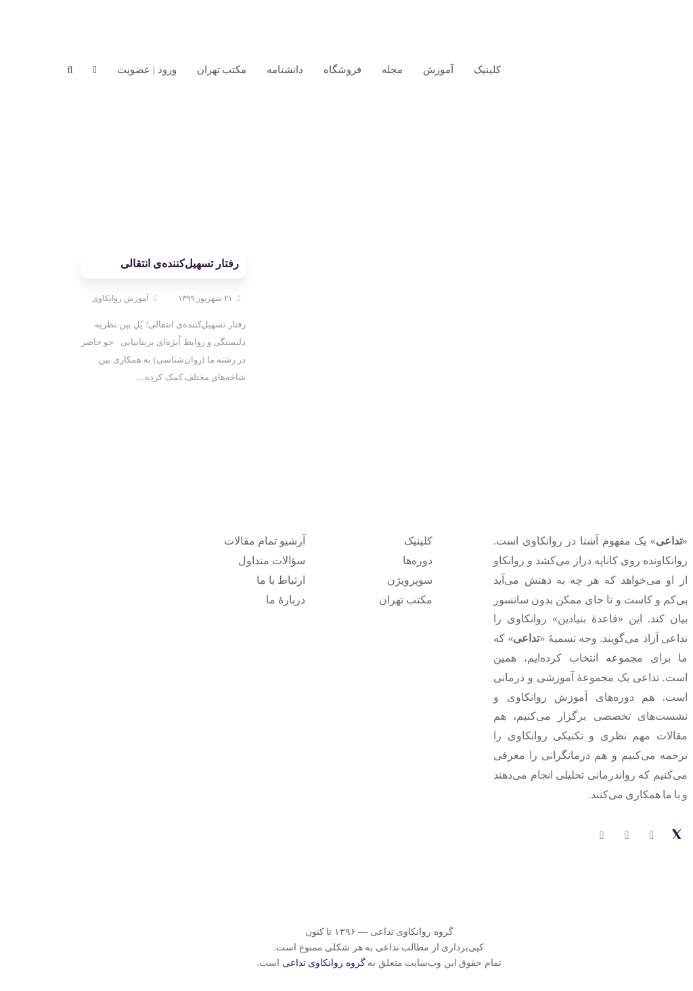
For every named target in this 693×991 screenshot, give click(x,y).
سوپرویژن (377, 580)
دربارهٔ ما (253, 599)
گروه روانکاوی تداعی (291, 963)
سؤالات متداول (239, 560)
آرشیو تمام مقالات (232, 541)
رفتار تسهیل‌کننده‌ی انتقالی (147, 263)
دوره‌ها (385, 560)
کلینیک (386, 541)
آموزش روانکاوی (88, 298)
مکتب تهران (373, 599)
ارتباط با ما (248, 580)
